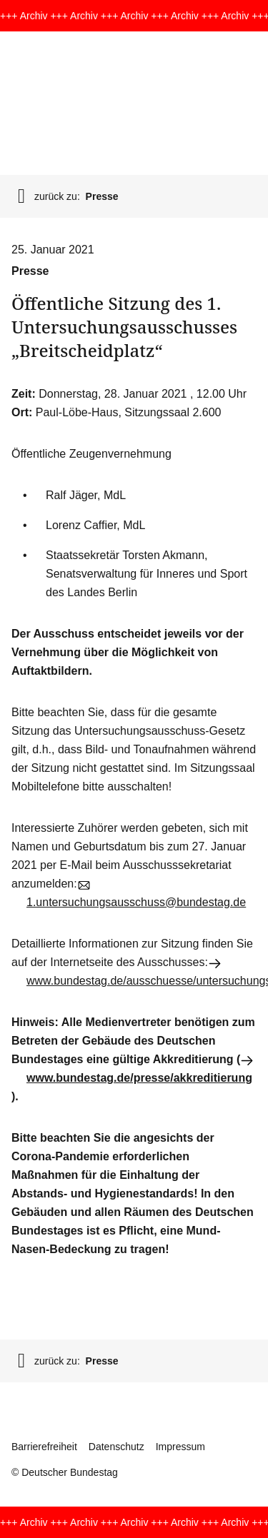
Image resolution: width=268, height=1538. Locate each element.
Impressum (180, 1446)
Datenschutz (116, 1446)
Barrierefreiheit (44, 1446)
